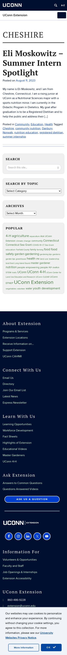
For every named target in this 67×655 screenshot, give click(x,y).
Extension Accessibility (17, 578)
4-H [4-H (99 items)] (8, 236)
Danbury (47, 128)
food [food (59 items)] (47, 249)
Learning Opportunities (17, 424)
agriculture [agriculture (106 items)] (20, 236)
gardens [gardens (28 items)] (56, 254)
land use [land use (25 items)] (44, 259)
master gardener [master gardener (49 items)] (40, 263)
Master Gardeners (14, 455)
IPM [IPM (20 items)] (37, 259)
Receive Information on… (18, 344)
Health (49, 124)
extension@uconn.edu (22, 606)
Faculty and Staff (13, 566)
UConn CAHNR (12, 356)
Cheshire (8, 128)
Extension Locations (15, 337)
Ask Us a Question (32, 499)
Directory (8, 384)
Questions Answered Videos (20, 489)
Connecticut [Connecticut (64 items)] (51, 241)
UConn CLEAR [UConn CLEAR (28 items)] (42, 277)
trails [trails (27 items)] (14, 272)
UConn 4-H (10, 461)
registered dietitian (51, 132)
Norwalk (8, 132)
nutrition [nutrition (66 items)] (11, 267)
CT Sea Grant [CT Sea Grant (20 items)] (48, 245)
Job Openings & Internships (20, 572)
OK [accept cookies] (51, 647)
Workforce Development (18, 430)
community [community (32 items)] (37, 240)
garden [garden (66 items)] (19, 254)
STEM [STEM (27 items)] (8, 272)
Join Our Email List (14, 390)
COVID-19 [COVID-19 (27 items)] (36, 245)
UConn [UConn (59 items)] (21, 272)
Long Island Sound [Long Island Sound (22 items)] (22, 263)
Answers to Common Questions (22, 483)
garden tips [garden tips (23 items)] (10, 259)
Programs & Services (15, 331)
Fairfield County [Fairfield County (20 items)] (22, 250)
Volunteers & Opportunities (20, 559)
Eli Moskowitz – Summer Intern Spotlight (33, 63)
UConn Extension (15, 15)
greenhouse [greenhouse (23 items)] (21, 259)
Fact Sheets (10, 436)
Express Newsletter (15, 402)
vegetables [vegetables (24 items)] (11, 288)
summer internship (14, 136)
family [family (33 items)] (33, 249)
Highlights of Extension (17, 443)
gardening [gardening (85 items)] (32, 254)
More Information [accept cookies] (23, 647)
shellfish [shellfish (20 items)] (56, 267)
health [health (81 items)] (31, 259)
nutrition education (26, 132)
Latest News (10, 396)
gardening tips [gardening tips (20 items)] (46, 254)
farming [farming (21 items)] (40, 250)
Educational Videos (15, 449)
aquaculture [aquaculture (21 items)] (35, 236)
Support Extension (14, 350)
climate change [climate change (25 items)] (23, 241)
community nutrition (28, 128)
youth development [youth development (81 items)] (46, 288)
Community (22, 124)
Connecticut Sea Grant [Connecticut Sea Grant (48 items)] (19, 244)
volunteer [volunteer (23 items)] (21, 289)
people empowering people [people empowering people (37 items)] (32, 267)
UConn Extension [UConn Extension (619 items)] (33, 282)
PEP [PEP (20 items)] (50, 267)
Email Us (8, 378)
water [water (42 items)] (29, 288)
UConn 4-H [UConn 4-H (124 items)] (36, 272)
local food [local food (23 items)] (10, 263)
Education (37, 124)
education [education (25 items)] (10, 249)
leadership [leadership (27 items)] (54, 259)
